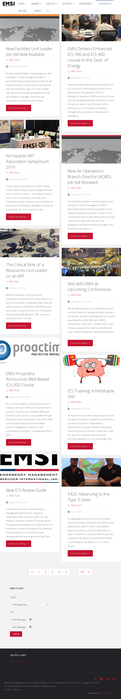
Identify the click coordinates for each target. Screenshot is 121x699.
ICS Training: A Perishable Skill (91, 393)
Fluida (101, 692)
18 (82, 572)
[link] (48, 10)
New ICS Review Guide (26, 490)
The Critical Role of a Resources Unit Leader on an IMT (27, 270)
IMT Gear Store (17, 661)
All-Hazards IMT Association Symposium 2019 (27, 161)
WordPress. (111, 692)
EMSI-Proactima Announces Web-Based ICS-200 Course (27, 379)
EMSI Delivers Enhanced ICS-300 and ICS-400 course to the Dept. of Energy (90, 57)
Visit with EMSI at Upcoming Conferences (89, 286)
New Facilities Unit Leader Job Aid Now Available (29, 51)
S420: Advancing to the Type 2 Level (89, 496)
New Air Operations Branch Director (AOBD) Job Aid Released (89, 176)
